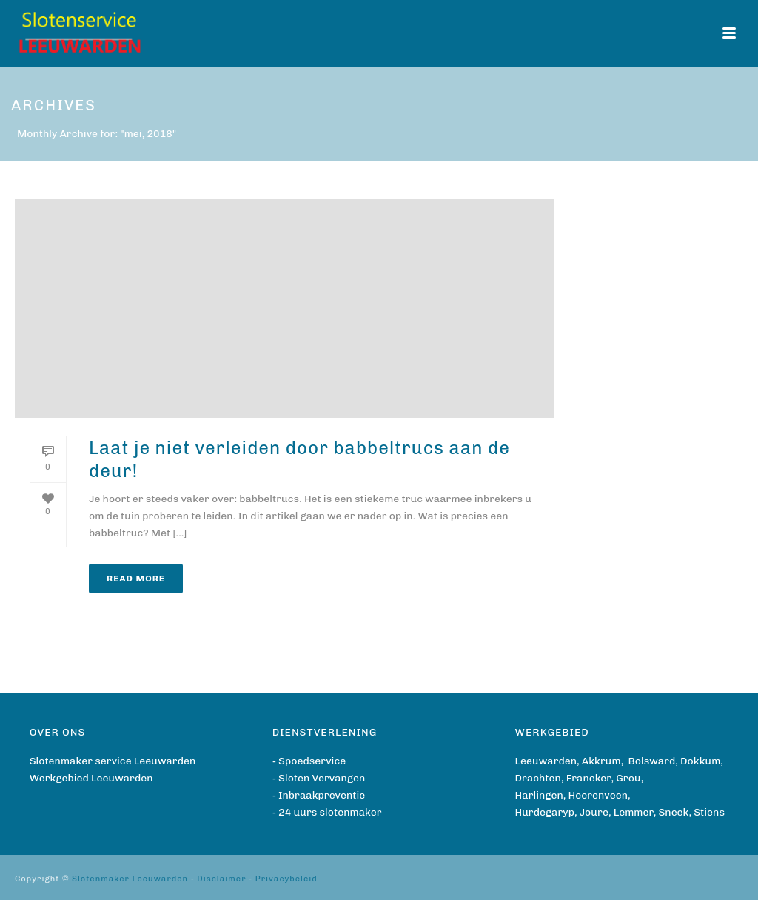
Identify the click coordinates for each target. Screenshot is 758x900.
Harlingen (539, 795)
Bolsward (652, 761)
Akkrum (601, 761)
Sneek (673, 812)
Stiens (709, 812)
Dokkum (700, 761)
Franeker (588, 778)
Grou (628, 778)
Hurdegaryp (544, 812)
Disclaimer (221, 879)
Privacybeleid (286, 879)
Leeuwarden (546, 761)
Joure (594, 812)
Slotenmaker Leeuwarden (130, 879)
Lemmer (634, 812)
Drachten (538, 778)
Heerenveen (598, 795)
